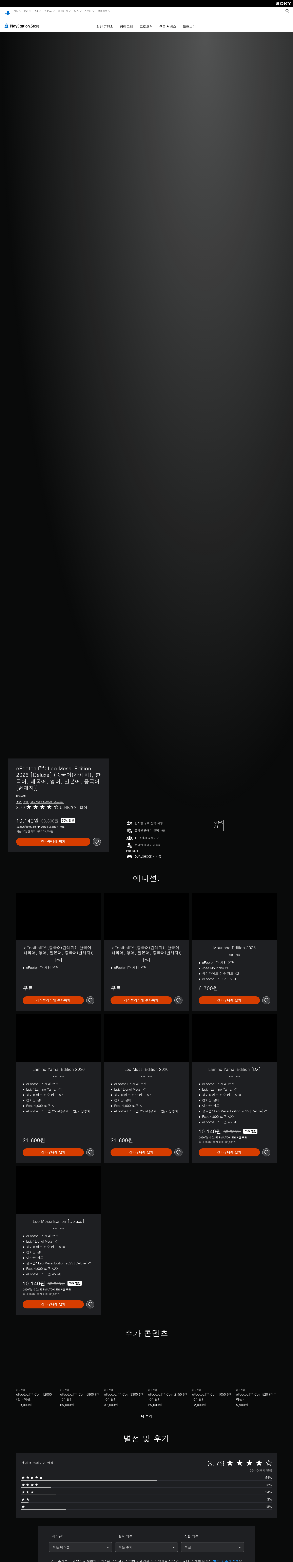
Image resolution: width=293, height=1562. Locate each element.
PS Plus (48, 11)
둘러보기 (189, 23)
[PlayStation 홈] (7, 11)
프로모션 (146, 23)
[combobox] (80, 1543)
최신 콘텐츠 (104, 23)
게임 (16, 11)
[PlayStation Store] (23, 22)
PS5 (26, 11)
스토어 (88, 11)
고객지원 (102, 11)
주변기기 (63, 11)
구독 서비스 (167, 23)
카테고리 (126, 23)
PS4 (36, 11)
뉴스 (76, 11)
